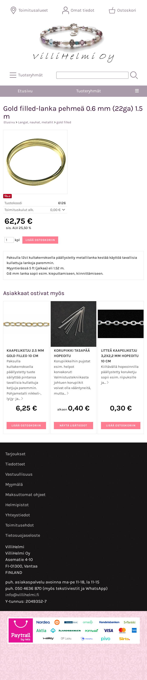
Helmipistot (17, 504)
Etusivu (25, 91)
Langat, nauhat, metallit (35, 122)
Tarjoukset (15, 453)
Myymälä (14, 484)
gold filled (63, 122)
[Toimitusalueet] (29, 10)
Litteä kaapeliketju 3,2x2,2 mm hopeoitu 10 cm (120, 355)
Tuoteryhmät (88, 91)
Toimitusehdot (19, 525)
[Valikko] (137, 91)
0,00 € (58, 210)
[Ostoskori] (122, 10)
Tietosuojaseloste (22, 535)
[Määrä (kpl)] (9, 240)
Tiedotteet (15, 464)
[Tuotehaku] (92, 75)
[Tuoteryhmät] (26, 75)
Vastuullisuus (19, 474)
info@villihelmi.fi (22, 594)
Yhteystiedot (17, 515)
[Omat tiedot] (79, 10)
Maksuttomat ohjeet (25, 494)
